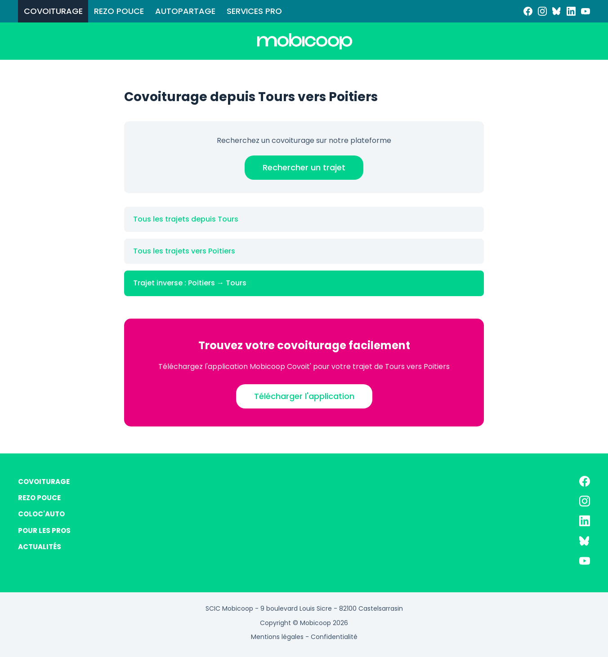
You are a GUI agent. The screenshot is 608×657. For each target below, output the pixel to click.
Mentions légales (277, 636)
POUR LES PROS (44, 530)
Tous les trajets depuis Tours (185, 219)
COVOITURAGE (53, 11)
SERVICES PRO (254, 11)
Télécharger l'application (304, 396)
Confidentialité (334, 636)
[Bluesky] (556, 11)
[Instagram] (542, 11)
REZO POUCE (119, 11)
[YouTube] (585, 11)
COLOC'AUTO (41, 514)
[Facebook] (527, 11)
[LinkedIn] (571, 11)
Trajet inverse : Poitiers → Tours (189, 283)
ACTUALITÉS (39, 546)
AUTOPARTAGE (185, 11)
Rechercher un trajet (304, 167)
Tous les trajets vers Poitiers (184, 251)
